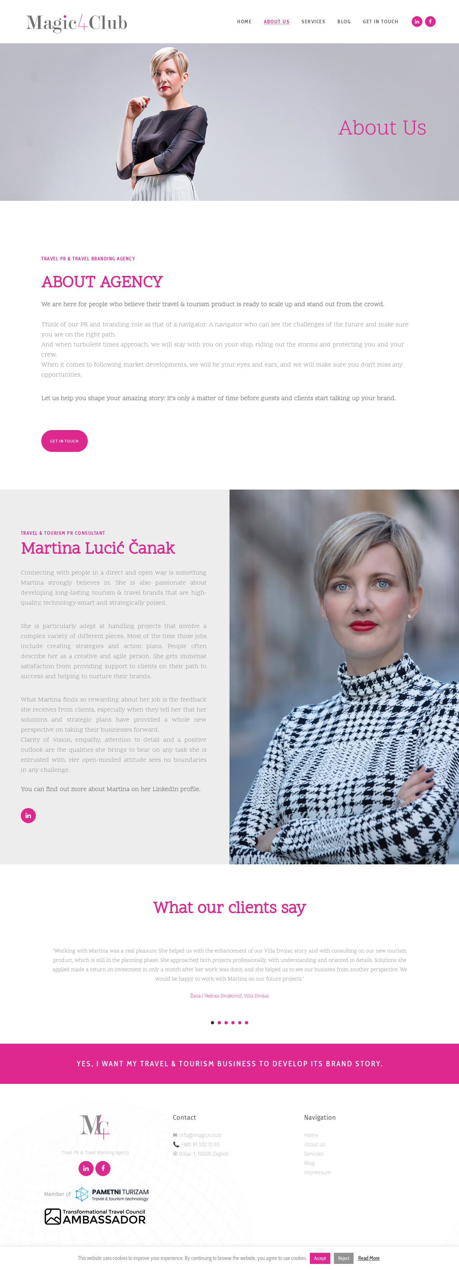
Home (311, 1135)
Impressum (317, 1172)
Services (313, 1154)
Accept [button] (320, 1258)
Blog (309, 1163)
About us (314, 1144)
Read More (369, 1258)
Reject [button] (343, 1258)
